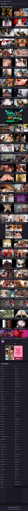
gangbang (4, 439)
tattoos (17, 447)
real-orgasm (18, 419)
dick (3, 411)
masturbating (18, 384)
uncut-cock (17, 459)
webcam (17, 474)
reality (17, 421)
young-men (17, 484)
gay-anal (4, 449)
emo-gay (4, 419)
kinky (3, 479)
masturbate (17, 381)
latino (16, 369)
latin (16, 366)
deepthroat (4, 409)
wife (16, 477)
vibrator (17, 467)
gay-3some (4, 444)
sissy (16, 439)
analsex (3, 376)
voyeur (16, 472)
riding (16, 426)
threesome (18, 449)
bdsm (3, 384)
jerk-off (3, 474)
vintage (17, 469)
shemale (17, 434)
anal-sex (3, 374)
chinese (3, 396)
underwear (17, 462)
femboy (3, 432)
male (16, 376)
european (3, 421)
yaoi (16, 479)
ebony (3, 416)
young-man (17, 482)
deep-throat (4, 406)
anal (3, 371)
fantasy (3, 429)
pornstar (17, 411)
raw (16, 416)
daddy (3, 404)
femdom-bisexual (5, 437)
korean (3, 484)
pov (16, 414)
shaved (17, 432)
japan (3, 467)
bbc (2, 381)
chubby (3, 399)
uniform (17, 464)
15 (25, 341)
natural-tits (17, 391)
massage (17, 379)
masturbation (18, 386)
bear (3, 389)
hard (3, 457)
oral (16, 394)
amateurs (4, 369)
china (3, 394)
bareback (4, 379)
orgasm (17, 396)
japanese (4, 469)
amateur (4, 366)
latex (3, 487)
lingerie (17, 374)
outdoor (17, 401)
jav (2, 472)
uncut (16, 457)
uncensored (17, 454)
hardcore (4, 459)
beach (3, 386)
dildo (3, 414)
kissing (3, 482)
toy (16, 452)
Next (15, 343)
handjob (3, 454)
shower (17, 437)
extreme (3, 424)
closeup (3, 401)
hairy (3, 452)
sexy (16, 429)
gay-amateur (4, 447)
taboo (16, 442)
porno (16, 409)
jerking (3, 477)
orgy (16, 399)
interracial (4, 464)
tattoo (17, 444)
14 (22, 341)
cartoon (3, 391)
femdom (4, 434)
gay (3, 442)
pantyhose (17, 406)
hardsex (3, 462)
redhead (17, 424)
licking (16, 371)
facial (3, 426)
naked (16, 389)
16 (12, 343)
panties (17, 404)
